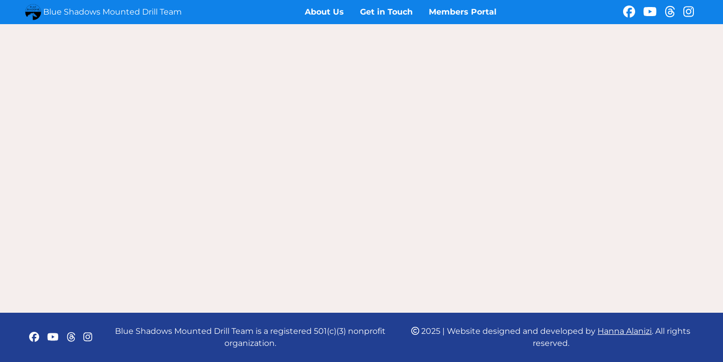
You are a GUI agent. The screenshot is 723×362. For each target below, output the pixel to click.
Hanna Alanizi (624, 331)
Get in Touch (386, 12)
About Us (324, 12)
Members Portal (463, 12)
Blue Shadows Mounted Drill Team (112, 12)
